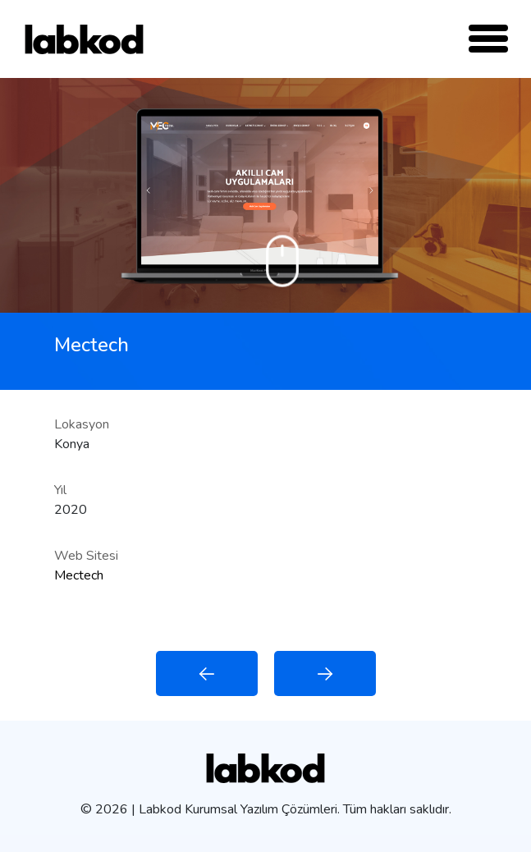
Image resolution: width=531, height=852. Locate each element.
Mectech (78, 575)
